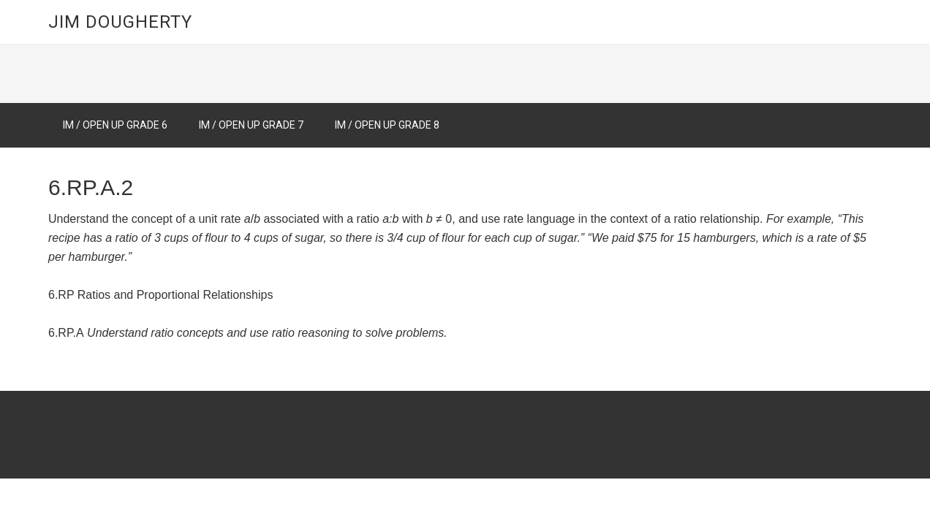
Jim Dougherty (120, 22)
